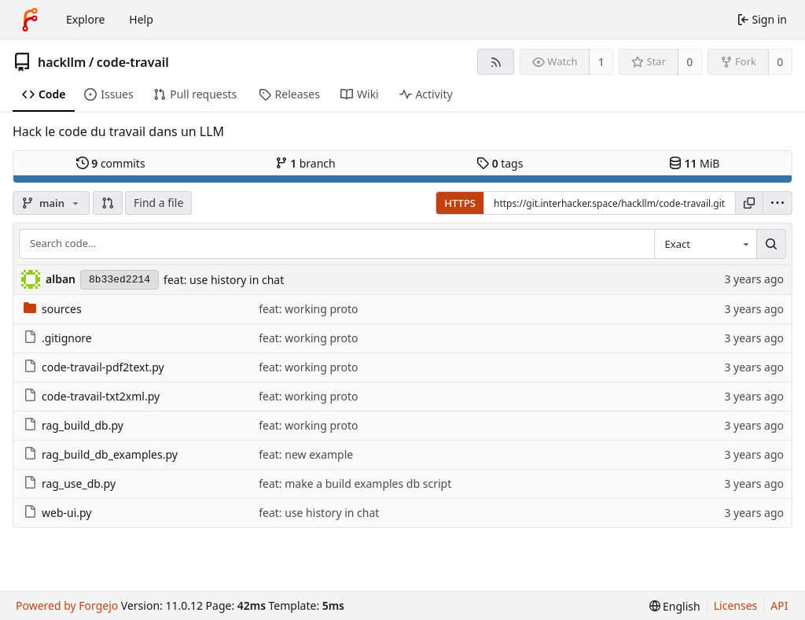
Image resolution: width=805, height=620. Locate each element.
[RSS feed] (495, 62)
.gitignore (58, 337)
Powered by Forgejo (67, 605)
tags (499, 163)
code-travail (133, 62)
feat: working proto (308, 308)
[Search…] (771, 244)
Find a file (158, 202)
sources (53, 308)
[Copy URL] (749, 203)
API (779, 605)
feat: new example (306, 454)
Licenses (736, 605)
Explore (85, 19)
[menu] (777, 203)
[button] (108, 203)
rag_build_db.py (73, 425)
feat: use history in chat (224, 279)
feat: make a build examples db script (355, 483)
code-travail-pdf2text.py (94, 367)
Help (141, 19)
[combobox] (705, 244)
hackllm (62, 62)
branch (305, 163)
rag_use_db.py (70, 483)
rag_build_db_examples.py (101, 454)
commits (110, 163)
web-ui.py (58, 512)
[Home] (30, 20)
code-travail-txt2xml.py (92, 396)
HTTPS (460, 203)
